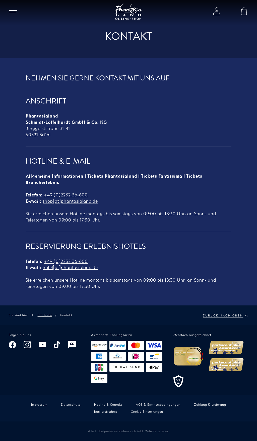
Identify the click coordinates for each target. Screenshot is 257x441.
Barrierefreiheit (105, 411)
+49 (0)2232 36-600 (66, 194)
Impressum (39, 404)
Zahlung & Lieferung (210, 404)
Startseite (45, 315)
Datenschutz (71, 404)
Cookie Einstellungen (147, 411)
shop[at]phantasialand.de (70, 201)
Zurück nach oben (225, 315)
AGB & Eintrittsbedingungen (158, 404)
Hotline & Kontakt (108, 404)
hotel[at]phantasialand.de (70, 267)
